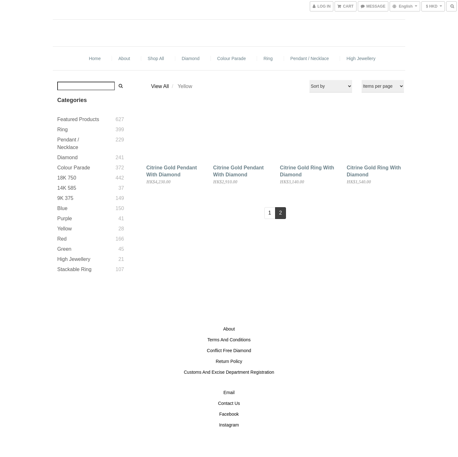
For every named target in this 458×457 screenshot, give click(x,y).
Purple (64, 218)
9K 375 (65, 198)
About (124, 58)
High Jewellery (360, 58)
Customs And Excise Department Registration (229, 372)
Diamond (190, 58)
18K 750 (66, 178)
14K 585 (66, 188)
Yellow (64, 228)
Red (61, 239)
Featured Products (78, 119)
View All (160, 86)
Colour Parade (231, 58)
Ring (268, 58)
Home (95, 58)
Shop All (156, 58)
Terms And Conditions (229, 339)
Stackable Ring (74, 269)
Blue (62, 208)
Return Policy (229, 361)
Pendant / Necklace (309, 58)
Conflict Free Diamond (229, 350)
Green (64, 249)
